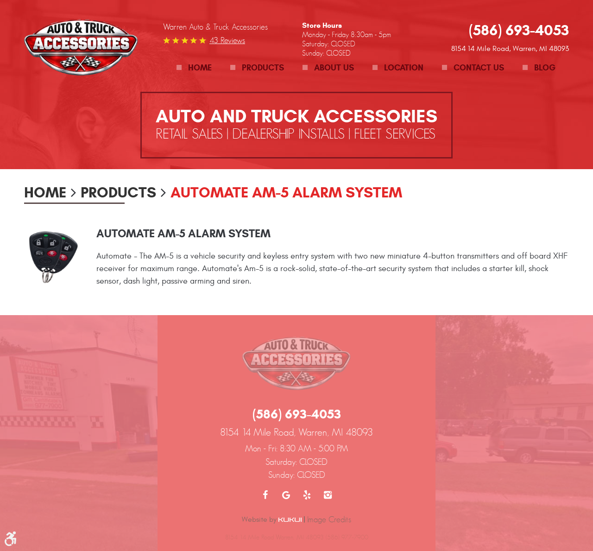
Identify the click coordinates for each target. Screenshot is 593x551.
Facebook (265, 495)
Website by (272, 519)
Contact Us (479, 68)
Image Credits (329, 519)
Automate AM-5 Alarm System (286, 192)
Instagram (328, 495)
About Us (334, 68)
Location (403, 68)
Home (200, 68)
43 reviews (227, 40)
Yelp (307, 495)
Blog (544, 68)
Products (263, 68)
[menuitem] (194, 68)
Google (286, 495)
